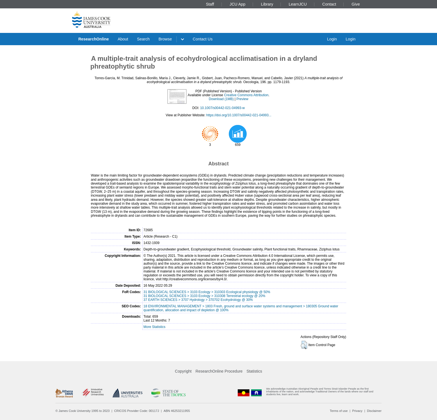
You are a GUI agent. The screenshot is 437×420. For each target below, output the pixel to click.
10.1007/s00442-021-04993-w (222, 108)
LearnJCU (298, 4)
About (123, 39)
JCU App (238, 4)
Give (356, 4)
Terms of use (339, 410)
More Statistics (155, 327)
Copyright (183, 371)
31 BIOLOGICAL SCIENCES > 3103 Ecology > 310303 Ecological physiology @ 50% (207, 292)
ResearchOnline (93, 39)
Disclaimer (374, 410)
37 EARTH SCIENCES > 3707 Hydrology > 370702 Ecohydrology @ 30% (198, 300)
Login (332, 39)
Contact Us (203, 39)
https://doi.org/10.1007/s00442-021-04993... (238, 115)
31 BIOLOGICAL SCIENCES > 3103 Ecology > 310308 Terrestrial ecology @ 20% (204, 296)
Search (143, 39)
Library (267, 4)
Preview (242, 99)
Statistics (254, 371)
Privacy (357, 410)
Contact (329, 4)
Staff (210, 4)
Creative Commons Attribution (246, 95)
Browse (165, 39)
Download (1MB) (221, 99)
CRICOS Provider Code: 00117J (136, 410)
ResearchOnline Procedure (219, 371)
